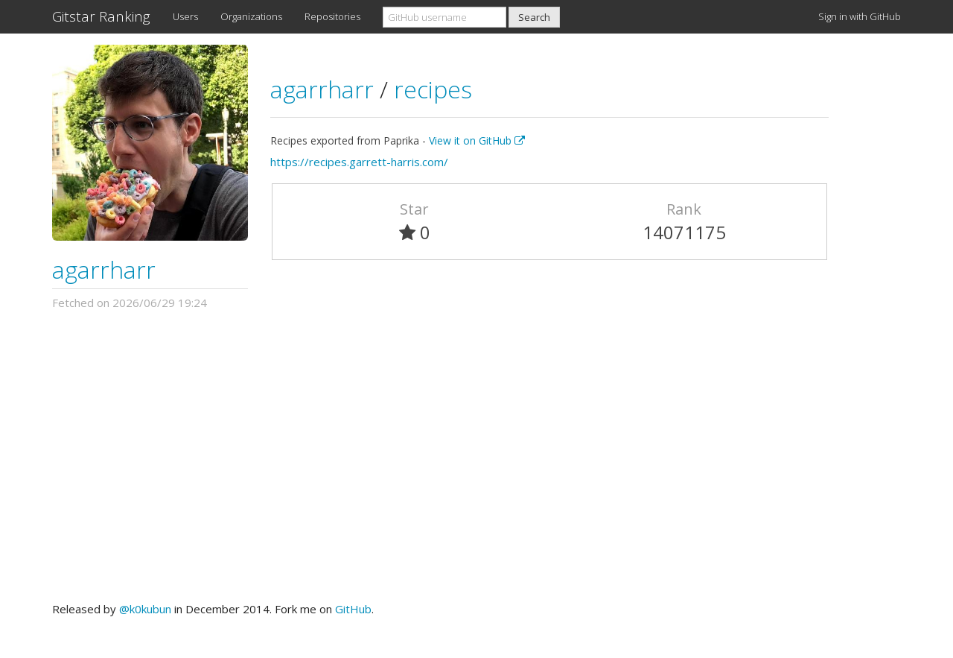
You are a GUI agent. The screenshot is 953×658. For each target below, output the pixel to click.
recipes (433, 89)
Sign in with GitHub (859, 16)
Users (185, 16)
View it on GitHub (477, 140)
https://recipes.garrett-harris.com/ (359, 161)
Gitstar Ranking (101, 16)
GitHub (353, 608)
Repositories (332, 16)
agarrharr (104, 269)
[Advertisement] (476, 456)
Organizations (251, 16)
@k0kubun (145, 608)
